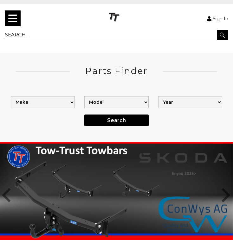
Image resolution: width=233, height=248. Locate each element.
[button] (222, 35)
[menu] (13, 18)
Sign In (217, 18)
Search (116, 120)
